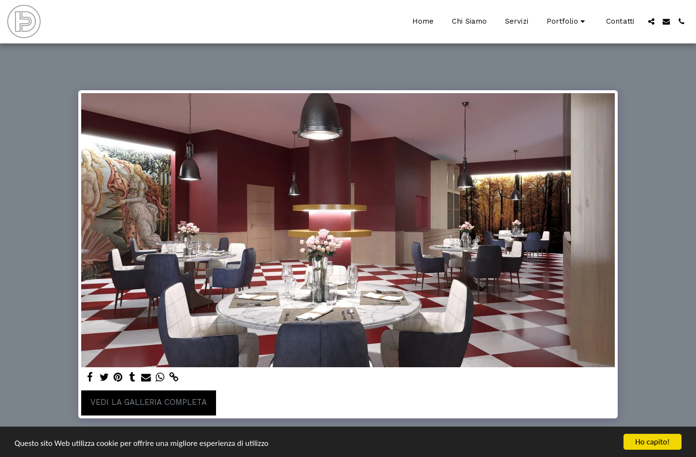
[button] (567, 21)
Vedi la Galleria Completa (148, 402)
